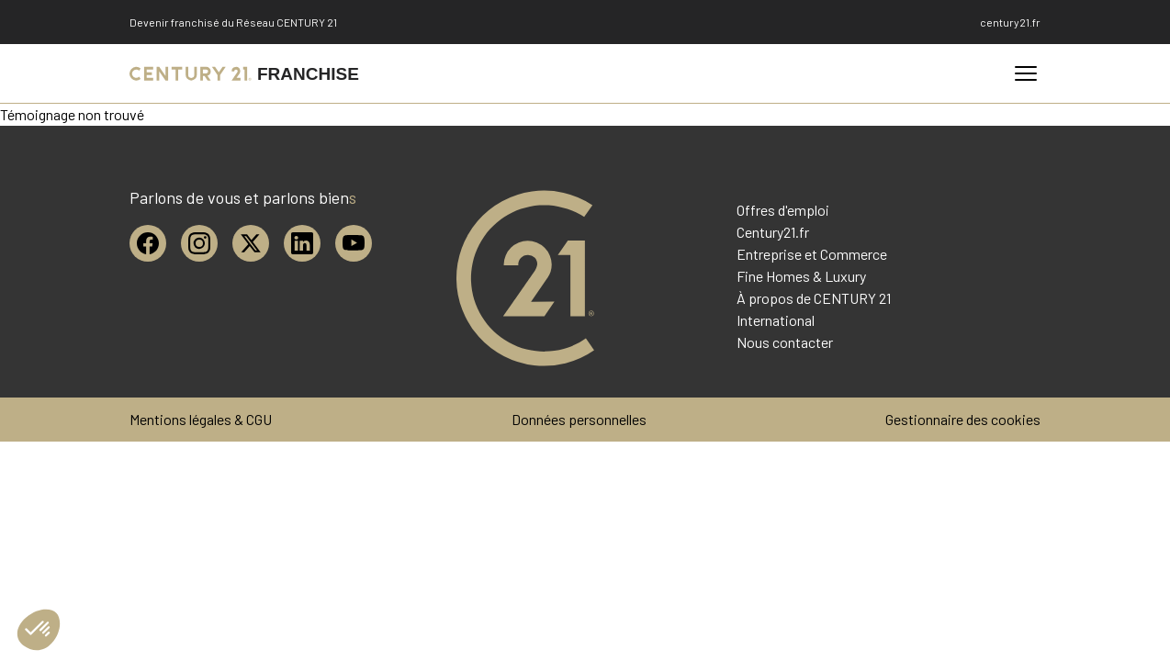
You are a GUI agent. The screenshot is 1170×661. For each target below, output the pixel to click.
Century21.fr (773, 232)
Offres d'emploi (783, 209)
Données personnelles (579, 419)
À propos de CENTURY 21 (814, 298)
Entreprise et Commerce (812, 254)
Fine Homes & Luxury (801, 276)
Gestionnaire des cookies (963, 419)
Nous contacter (785, 342)
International (776, 320)
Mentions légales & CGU (200, 419)
